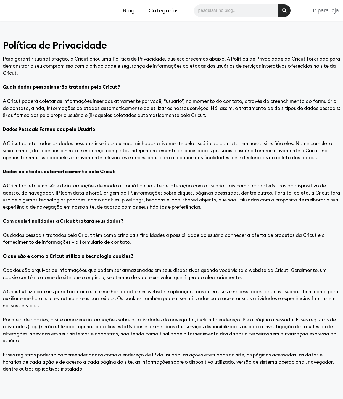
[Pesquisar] (284, 10)
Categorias (164, 10)
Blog (129, 10)
